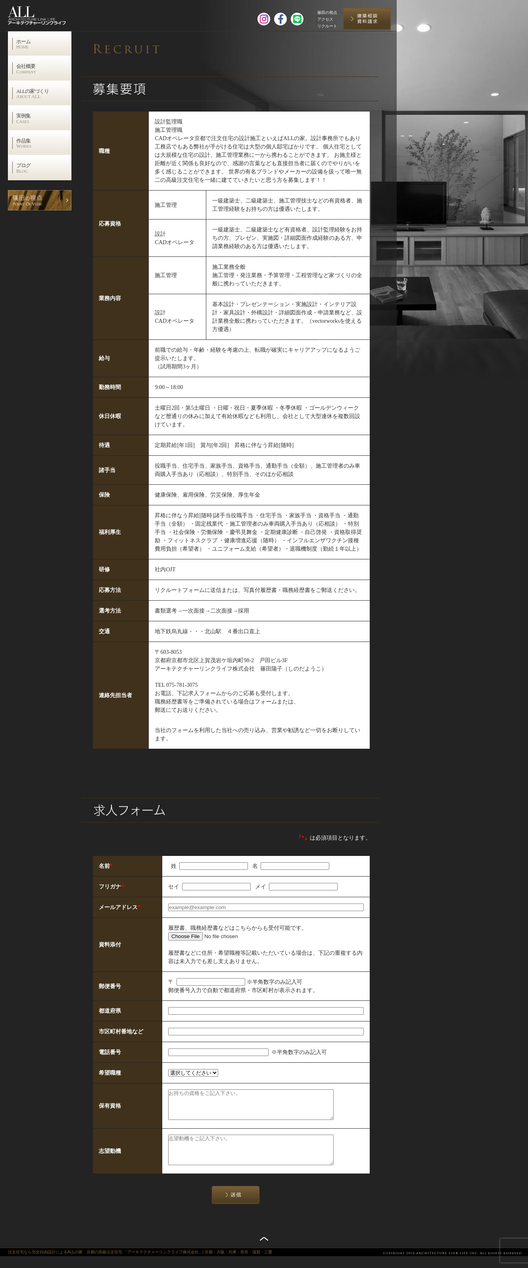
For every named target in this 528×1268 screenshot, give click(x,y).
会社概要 (43, 68)
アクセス (325, 19)
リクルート (327, 26)
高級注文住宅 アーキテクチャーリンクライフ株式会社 (45, 13)
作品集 (43, 143)
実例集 (43, 118)
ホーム (43, 44)
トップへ (264, 1251)
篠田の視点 (327, 12)
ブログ (43, 167)
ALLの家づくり (43, 93)
